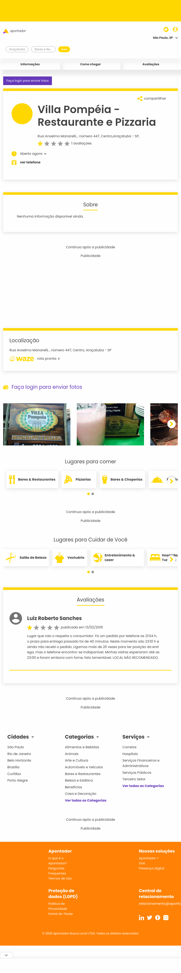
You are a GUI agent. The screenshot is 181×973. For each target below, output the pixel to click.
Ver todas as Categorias (86, 800)
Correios (129, 747)
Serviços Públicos (136, 772)
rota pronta (34, 358)
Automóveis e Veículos (84, 767)
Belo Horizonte (19, 760)
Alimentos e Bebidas (82, 747)
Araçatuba (122, 136)
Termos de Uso (60, 878)
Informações (30, 64)
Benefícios (73, 787)
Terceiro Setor (133, 779)
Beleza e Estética (79, 780)
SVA (142, 863)
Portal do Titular (60, 914)
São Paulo (15, 747)
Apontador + (149, 858)
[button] (171, 424)
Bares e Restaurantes (82, 773)
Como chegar (90, 64)
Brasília (13, 767)
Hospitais (130, 753)
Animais (72, 753)
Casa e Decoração (80, 793)
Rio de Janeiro (19, 753)
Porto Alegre (17, 780)
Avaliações (150, 64)
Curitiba (14, 773)
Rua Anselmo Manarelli (57, 136)
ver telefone (30, 162)
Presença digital (151, 868)
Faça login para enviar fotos (27, 81)
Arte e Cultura (76, 760)
